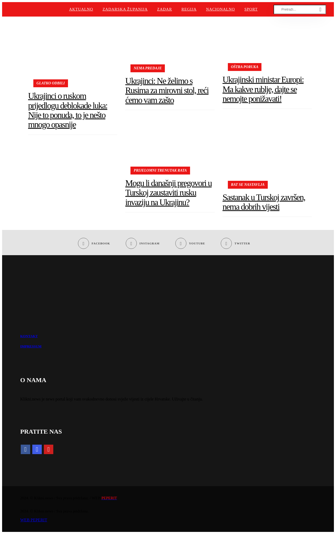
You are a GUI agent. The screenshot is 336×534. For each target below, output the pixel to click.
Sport (251, 9)
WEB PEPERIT (33, 520)
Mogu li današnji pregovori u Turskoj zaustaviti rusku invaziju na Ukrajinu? (168, 192)
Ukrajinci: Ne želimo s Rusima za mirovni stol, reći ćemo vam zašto (166, 90)
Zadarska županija (125, 9)
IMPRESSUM (30, 346)
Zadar (164, 9)
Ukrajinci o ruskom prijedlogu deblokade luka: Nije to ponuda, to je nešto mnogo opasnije (67, 110)
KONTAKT (29, 336)
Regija (189, 9)
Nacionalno (220, 9)
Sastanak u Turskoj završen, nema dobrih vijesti (264, 202)
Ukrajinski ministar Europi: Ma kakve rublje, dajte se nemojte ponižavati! (263, 89)
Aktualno (81, 9)
